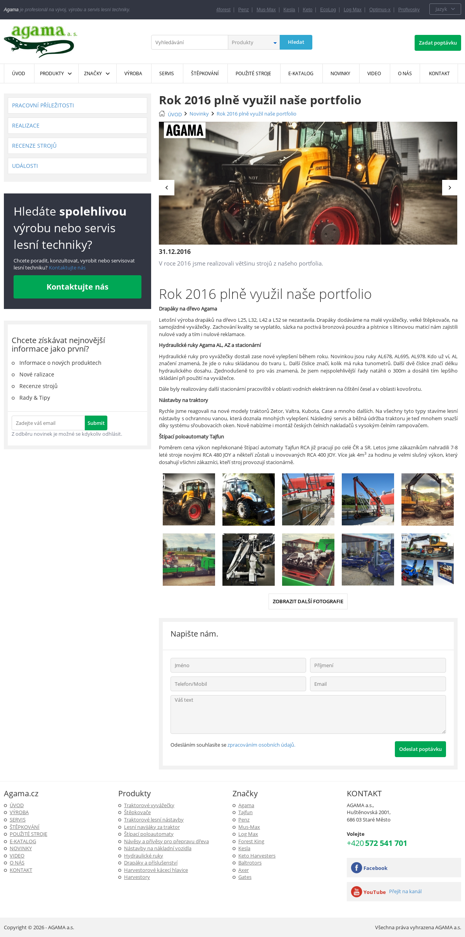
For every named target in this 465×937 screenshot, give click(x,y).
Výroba (19, 812)
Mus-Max (266, 9)
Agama (246, 805)
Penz (243, 9)
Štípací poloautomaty (149, 833)
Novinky (199, 113)
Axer (243, 869)
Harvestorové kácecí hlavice (156, 869)
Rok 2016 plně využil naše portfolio (256, 113)
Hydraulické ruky (143, 855)
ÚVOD (175, 114)
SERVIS (18, 819)
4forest (223, 9)
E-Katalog (23, 841)
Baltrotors (250, 862)
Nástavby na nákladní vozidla (157, 848)
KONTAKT (21, 869)
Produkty (52, 73)
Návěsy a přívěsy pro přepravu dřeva (166, 841)
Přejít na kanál (405, 891)
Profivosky (409, 9)
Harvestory (137, 876)
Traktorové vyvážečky (149, 805)
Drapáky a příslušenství (150, 862)
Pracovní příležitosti (43, 105)
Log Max (353, 9)
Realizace (26, 125)
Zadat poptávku (438, 42)
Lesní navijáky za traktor (152, 826)
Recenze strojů (34, 145)
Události (25, 165)
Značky (93, 73)
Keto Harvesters (257, 855)
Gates (244, 876)
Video (17, 855)
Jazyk (441, 8)
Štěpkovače (137, 812)
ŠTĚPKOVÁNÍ (25, 826)
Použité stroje (28, 833)
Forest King (251, 841)
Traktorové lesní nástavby (154, 819)
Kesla (289, 9)
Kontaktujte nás (67, 267)
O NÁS (17, 862)
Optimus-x (380, 9)
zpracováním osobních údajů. (261, 744)
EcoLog (328, 9)
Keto (308, 9)
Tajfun (245, 812)
